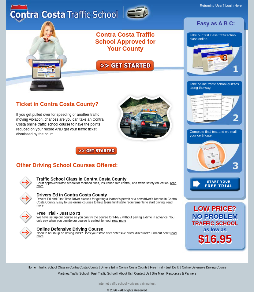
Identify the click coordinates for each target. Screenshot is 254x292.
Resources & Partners (181, 273)
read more (119, 220)
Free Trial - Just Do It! (58, 213)
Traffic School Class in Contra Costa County (81, 179)
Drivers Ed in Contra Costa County (71, 194)
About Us (125, 273)
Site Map (158, 273)
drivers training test (142, 283)
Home (32, 267)
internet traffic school (113, 283)
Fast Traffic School (104, 273)
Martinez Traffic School (73, 273)
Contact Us (141, 273)
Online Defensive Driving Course (69, 229)
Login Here (233, 5)
